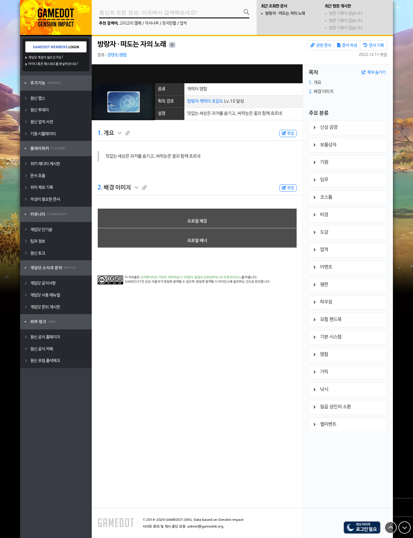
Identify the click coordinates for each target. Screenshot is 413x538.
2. (100, 188)
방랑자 (193, 101)
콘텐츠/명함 (117, 55)
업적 (183, 23)
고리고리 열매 (130, 23)
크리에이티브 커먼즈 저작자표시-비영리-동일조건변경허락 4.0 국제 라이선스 (190, 277)
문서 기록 (373, 45)
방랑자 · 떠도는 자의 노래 (285, 13)
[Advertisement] (197, 73)
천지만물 (169, 23)
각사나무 (152, 23)
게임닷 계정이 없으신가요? (45, 57)
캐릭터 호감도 (211, 101)
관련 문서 (320, 45)
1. (100, 133)
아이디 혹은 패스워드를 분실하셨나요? (53, 64)
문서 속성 (347, 45)
